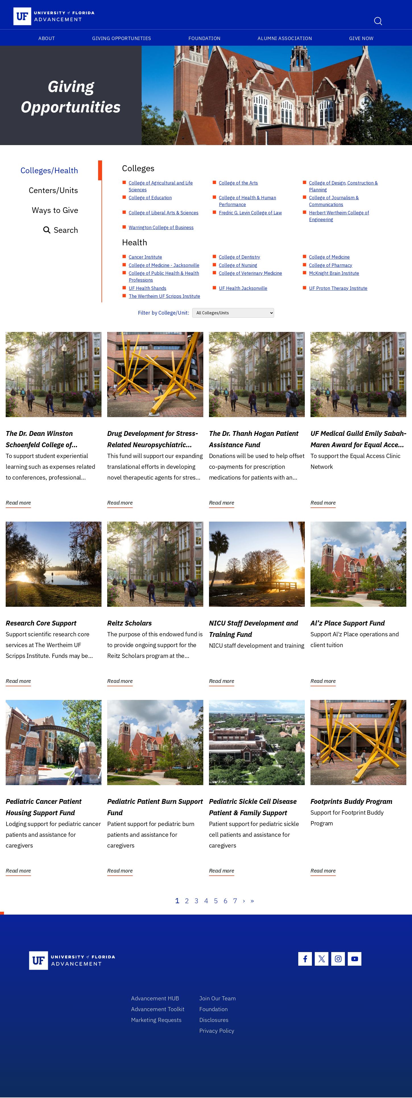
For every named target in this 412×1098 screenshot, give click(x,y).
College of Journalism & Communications (334, 201)
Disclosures (214, 1020)
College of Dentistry (239, 257)
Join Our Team (217, 998)
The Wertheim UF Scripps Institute (164, 296)
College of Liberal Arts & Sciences (163, 213)
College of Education (150, 197)
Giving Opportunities (121, 38)
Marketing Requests (156, 1020)
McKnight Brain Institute (334, 273)
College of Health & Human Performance (247, 201)
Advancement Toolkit (158, 1009)
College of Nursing (238, 265)
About (46, 38)
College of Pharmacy (330, 265)
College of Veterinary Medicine (250, 273)
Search (60, 230)
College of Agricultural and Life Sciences (161, 186)
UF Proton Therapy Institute (338, 288)
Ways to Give (55, 210)
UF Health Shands (147, 288)
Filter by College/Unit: (163, 312)
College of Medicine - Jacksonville (164, 265)
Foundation (205, 38)
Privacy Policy (216, 1030)
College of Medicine (329, 257)
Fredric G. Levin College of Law (250, 213)
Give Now (361, 38)
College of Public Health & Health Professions (164, 276)
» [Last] (252, 900)
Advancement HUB (155, 998)
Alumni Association (285, 38)
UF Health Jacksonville (243, 288)
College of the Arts (238, 183)
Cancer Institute (145, 257)
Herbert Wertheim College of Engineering (339, 216)
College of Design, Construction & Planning (343, 186)
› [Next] (244, 900)
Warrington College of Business (161, 227)
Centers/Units (53, 190)
